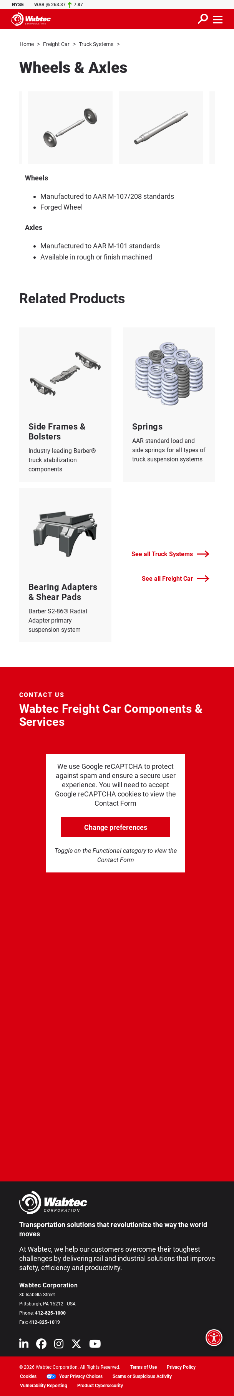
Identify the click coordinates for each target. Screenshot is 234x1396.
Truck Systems (96, 44)
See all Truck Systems (170, 554)
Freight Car (56, 44)
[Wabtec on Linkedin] (23, 1345)
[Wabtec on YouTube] (95, 1345)
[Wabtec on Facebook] (41, 1345)
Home (27, 44)
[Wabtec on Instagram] (58, 1345)
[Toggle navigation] (218, 19)
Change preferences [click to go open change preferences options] (115, 827)
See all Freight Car (175, 578)
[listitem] (70, 127)
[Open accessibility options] (214, 1337)
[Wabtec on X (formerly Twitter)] (76, 1345)
